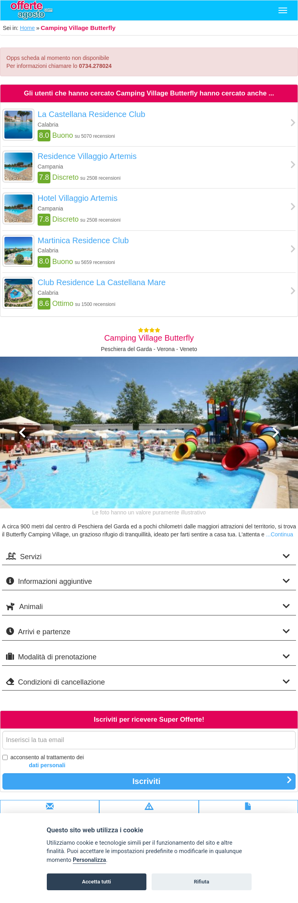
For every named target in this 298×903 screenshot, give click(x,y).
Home (27, 28)
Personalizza (89, 860)
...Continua (279, 534)
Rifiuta (201, 882)
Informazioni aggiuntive (148, 581)
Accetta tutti (96, 882)
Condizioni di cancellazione (148, 682)
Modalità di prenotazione (148, 657)
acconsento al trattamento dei (43, 761)
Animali (148, 606)
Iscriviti (212, 781)
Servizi (148, 556)
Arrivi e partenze (148, 631)
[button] (22, 466)
